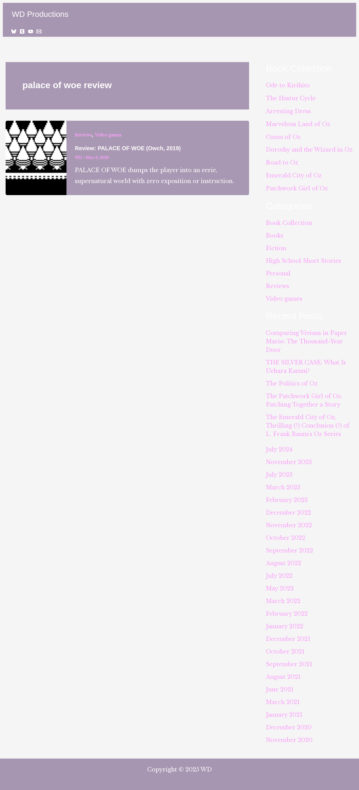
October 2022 (285, 535)
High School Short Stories (303, 258)
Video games (108, 135)
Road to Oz (282, 161)
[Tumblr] (22, 31)
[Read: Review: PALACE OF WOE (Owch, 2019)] (36, 157)
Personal (278, 271)
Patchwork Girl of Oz (297, 186)
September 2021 (289, 662)
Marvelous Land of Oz (298, 123)
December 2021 (288, 636)
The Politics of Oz (291, 381)
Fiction (276, 246)
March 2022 (283, 598)
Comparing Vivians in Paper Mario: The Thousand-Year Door (306, 339)
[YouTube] (30, 31)
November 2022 (289, 523)
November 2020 (289, 737)
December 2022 (288, 510)
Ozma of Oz (283, 136)
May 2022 (280, 586)
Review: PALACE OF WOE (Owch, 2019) (128, 148)
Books (274, 233)
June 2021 (280, 687)
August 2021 (283, 674)
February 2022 (287, 611)
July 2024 (279, 447)
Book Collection (289, 220)
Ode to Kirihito (288, 85)
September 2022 (289, 548)
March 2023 (283, 485)
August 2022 (283, 561)
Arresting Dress (288, 110)
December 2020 (289, 725)
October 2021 (285, 649)
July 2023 (279, 472)
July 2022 (279, 573)
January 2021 (284, 712)
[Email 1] (39, 31)
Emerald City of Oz (294, 173)
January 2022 (284, 624)
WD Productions (40, 14)
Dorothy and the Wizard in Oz (309, 148)
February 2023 (287, 497)
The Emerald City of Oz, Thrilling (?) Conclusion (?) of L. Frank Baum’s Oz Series (307, 423)
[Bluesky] (13, 31)
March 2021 (283, 700)
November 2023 (289, 459)
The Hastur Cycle (291, 98)
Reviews (83, 135)
